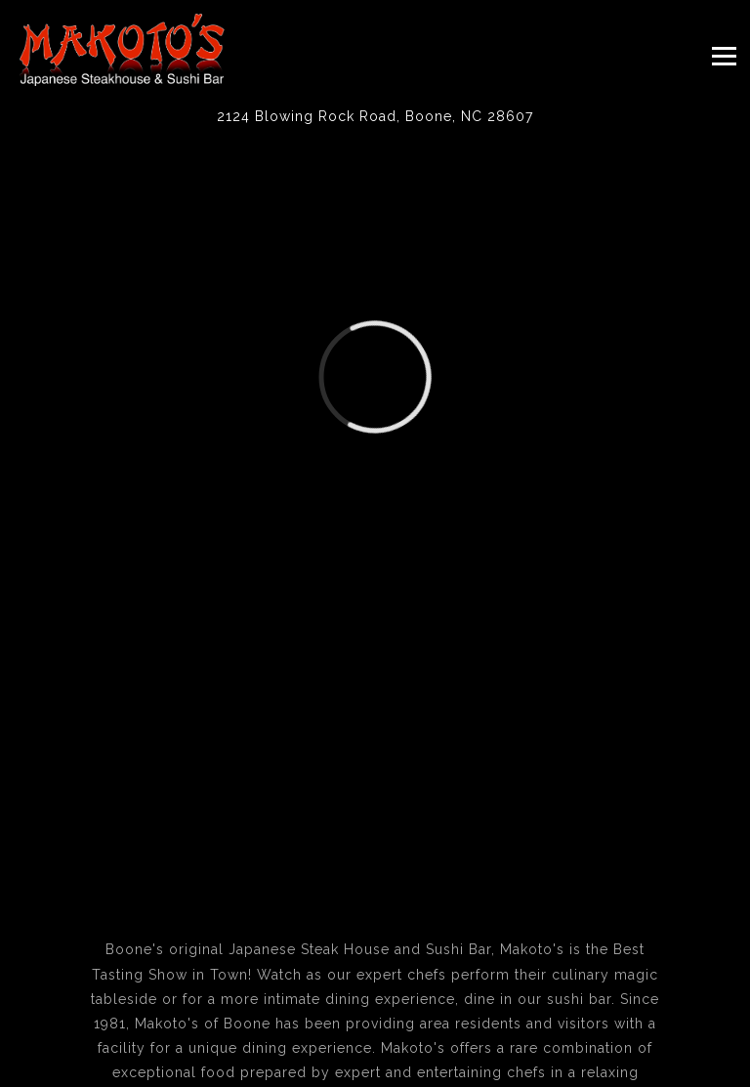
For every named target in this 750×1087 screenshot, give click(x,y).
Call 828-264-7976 (375, 1033)
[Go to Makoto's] (375, 117)
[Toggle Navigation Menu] (724, 55)
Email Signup (375, 1069)
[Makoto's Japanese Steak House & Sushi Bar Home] (122, 49)
